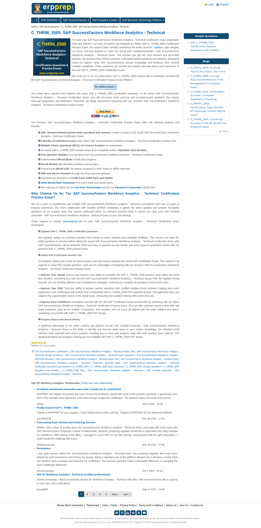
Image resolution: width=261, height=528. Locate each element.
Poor (32, 342)
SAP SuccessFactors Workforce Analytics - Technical (115, 370)
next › (115, 494)
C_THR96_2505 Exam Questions (107, 366)
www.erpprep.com (72, 221)
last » (126, 494)
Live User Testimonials (87, 187)
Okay (35, 342)
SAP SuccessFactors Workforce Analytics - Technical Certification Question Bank (77, 363)
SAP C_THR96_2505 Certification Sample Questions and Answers (204, 46)
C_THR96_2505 (81, 366)
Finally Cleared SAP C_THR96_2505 (57, 407)
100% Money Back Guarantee (58, 182)
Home (34, 27)
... (34, 20)
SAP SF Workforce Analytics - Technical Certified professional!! (74, 474)
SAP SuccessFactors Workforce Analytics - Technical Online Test (102, 351)
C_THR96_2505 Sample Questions (143, 366)
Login (211, 4)
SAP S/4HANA (49, 20)
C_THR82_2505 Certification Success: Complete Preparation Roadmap (207, 95)
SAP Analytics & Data (104, 20)
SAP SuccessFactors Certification (51, 351)
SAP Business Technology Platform (142, 20)
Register (224, 4)
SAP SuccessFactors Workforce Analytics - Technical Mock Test (87, 359)
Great (41, 342)
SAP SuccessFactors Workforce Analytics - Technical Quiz (149, 359)
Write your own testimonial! (97, 383)
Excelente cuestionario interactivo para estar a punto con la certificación (79, 389)
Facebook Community (128, 187)
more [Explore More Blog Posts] (225, 131)
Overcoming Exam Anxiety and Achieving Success (66, 422)
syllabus (158, 47)
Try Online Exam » (105, 86)
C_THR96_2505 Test (73, 370)
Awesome (44, 342)
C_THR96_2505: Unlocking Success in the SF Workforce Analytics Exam (208, 123)
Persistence (44, 448)
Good (38, 342)
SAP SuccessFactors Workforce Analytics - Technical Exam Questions (100, 355)
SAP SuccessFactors (75, 20)
